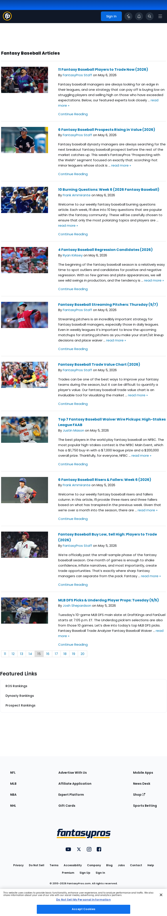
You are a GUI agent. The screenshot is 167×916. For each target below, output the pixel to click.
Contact (136, 865)
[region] (83, 902)
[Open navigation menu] (160, 16)
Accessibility (73, 865)
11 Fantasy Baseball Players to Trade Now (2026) (103, 69)
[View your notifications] (139, 16)
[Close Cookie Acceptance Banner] (161, 895)
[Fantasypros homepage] (7, 19)
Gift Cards (66, 805)
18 (65, 653)
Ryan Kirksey (73, 255)
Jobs (121, 865)
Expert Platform (71, 794)
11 (5, 653)
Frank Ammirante (77, 195)
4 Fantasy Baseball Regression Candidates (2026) (105, 249)
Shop (139, 794)
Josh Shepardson (77, 605)
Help (150, 865)
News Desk (141, 783)
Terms (54, 865)
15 (39, 653)
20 (82, 653)
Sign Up (85, 873)
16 (47, 653)
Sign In (100, 873)
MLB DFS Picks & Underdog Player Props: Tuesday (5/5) (108, 600)
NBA (13, 794)
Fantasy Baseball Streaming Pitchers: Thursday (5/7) (108, 304)
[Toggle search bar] (150, 16)
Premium (68, 873)
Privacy (18, 865)
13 (21, 653)
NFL (13, 772)
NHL (13, 805)
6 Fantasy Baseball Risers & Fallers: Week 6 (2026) (104, 479)
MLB (13, 783)
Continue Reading (73, 114)
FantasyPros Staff (77, 75)
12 (13, 653)
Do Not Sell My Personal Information (83, 899)
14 (30, 653)
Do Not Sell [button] (36, 865)
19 (73, 653)
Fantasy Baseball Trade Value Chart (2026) (99, 364)
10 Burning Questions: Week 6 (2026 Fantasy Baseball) (108, 189)
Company (94, 865)
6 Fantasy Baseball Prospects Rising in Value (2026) (106, 129)
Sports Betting (145, 805)
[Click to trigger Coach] (128, 16)
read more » (121, 165)
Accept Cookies (83, 909)
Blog (109, 865)
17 (56, 653)
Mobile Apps (143, 772)
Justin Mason (73, 430)
